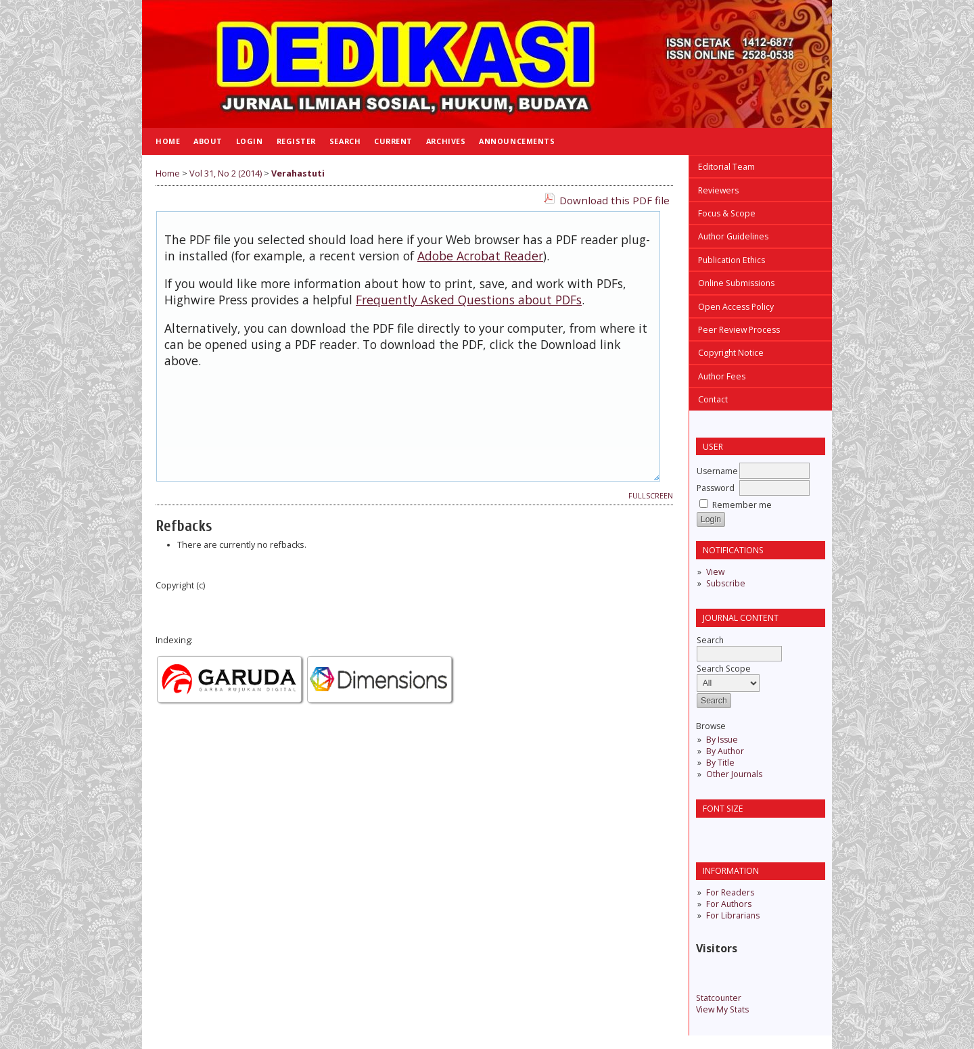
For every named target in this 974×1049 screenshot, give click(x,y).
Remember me (742, 505)
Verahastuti (298, 173)
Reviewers (718, 190)
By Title (720, 762)
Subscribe (725, 583)
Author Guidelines (733, 236)
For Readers (730, 892)
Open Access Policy (736, 306)
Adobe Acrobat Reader (480, 256)
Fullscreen (650, 495)
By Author (725, 751)
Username (717, 471)
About (208, 141)
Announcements (517, 141)
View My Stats (722, 1009)
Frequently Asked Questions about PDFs (469, 300)
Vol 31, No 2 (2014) (225, 173)
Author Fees (721, 376)
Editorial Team (726, 166)
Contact (713, 399)
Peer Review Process (739, 329)
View (715, 572)
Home (168, 141)
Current (393, 141)
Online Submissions (736, 283)
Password (716, 488)
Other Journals (734, 774)
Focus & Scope (727, 213)
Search (345, 141)
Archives (445, 141)
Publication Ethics (731, 260)
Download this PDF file (614, 200)
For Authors (728, 904)
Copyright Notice (731, 352)
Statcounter (718, 998)
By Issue (722, 739)
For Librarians (733, 915)
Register (296, 141)
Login (249, 141)
